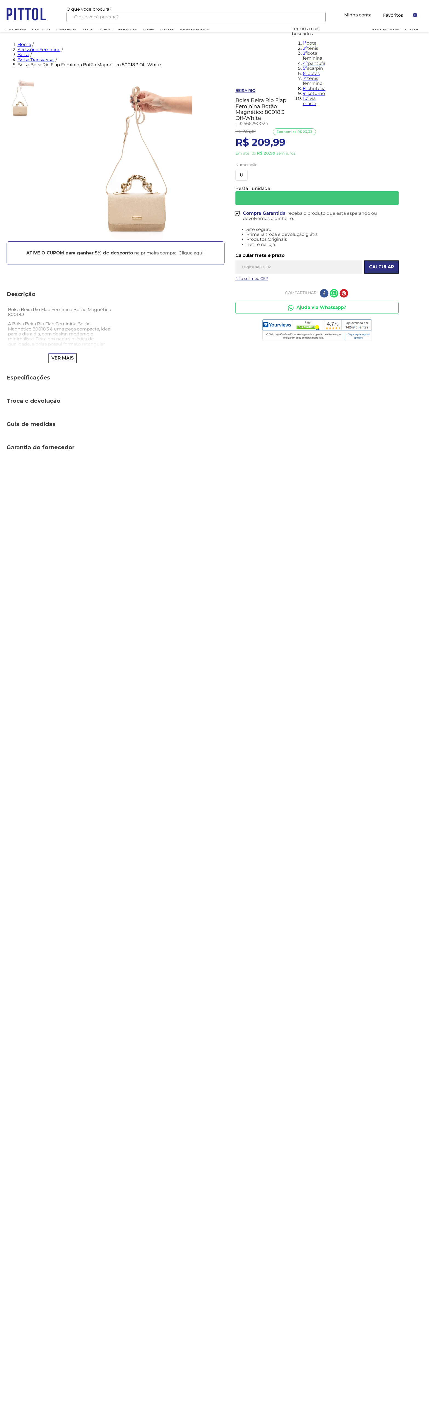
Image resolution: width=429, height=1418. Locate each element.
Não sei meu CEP (251, 278)
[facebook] (324, 294)
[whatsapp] (334, 294)
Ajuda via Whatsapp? (317, 308)
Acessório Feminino (39, 49)
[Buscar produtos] (316, 17)
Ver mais (62, 358)
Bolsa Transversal (36, 59)
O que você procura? (89, 9)
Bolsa (23, 54)
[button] (115, 253)
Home (24, 44)
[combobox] (196, 14)
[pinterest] (343, 294)
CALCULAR (381, 266)
